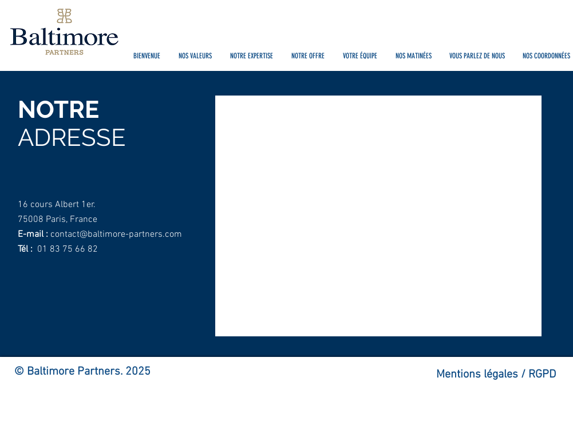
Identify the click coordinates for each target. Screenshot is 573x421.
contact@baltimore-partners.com (116, 234)
